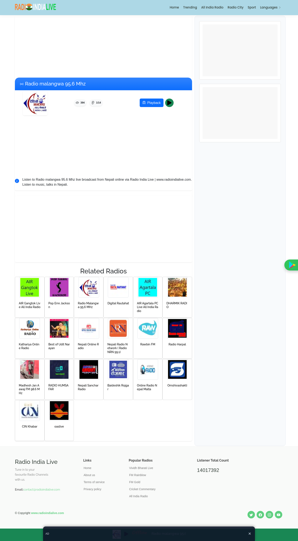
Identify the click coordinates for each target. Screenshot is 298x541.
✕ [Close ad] (249, 534)
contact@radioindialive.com (41, 489)
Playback (151, 102)
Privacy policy (92, 489)
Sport (252, 7)
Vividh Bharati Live (141, 468)
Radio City (236, 7)
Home (174, 7)
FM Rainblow (137, 475)
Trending (190, 7)
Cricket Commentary (142, 489)
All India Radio (212, 7)
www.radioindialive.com (47, 513)
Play (171, 102)
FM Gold (134, 482)
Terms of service (94, 482)
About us (89, 475)
